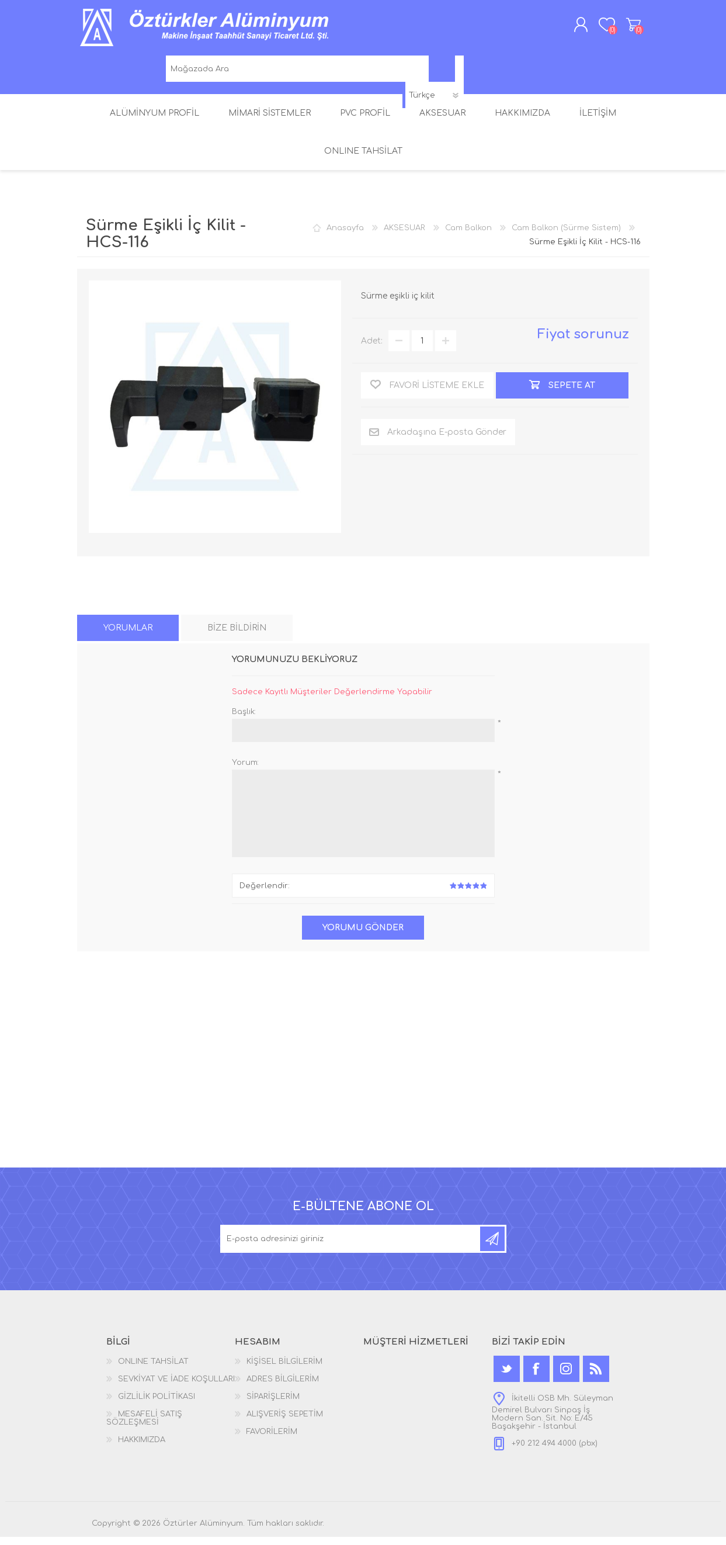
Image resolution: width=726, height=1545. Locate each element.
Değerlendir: (264, 894)
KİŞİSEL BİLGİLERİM (284, 1370)
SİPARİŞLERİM (273, 1405)
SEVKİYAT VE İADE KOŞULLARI (176, 1387)
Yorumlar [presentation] (127, 636)
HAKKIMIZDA (141, 1448)
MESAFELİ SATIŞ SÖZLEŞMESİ (144, 1426)
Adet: (372, 349)
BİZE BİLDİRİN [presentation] (236, 636)
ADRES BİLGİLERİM (282, 1387)
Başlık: (244, 720)
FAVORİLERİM (271, 1440)
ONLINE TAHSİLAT (153, 1370)
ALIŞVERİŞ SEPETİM (622, 28)
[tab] (128, 636)
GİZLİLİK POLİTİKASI (156, 1405)
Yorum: (245, 771)
